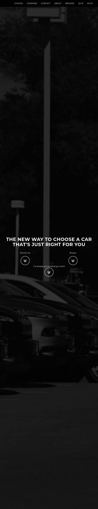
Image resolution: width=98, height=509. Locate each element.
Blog (90, 6)
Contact (46, 6)
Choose (18, 6)
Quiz (80, 6)
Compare (32, 6)
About (58, 6)
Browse (69, 6)
